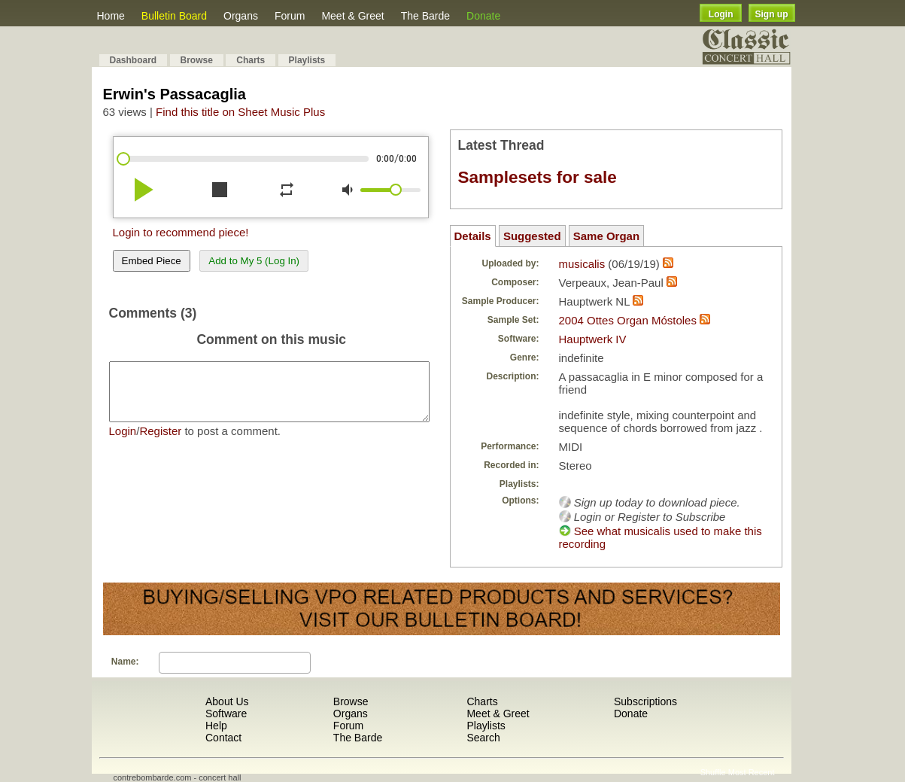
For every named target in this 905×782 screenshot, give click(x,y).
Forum (290, 16)
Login (721, 14)
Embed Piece (151, 260)
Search (483, 738)
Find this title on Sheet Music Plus (240, 111)
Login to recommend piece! (181, 232)
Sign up (771, 14)
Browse (197, 60)
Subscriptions (645, 701)
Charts (250, 60)
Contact (223, 738)
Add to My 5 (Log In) (253, 260)
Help (216, 726)
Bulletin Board (174, 16)
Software (226, 713)
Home (111, 16)
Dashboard (133, 60)
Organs (240, 16)
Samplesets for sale (537, 177)
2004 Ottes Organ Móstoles (628, 320)
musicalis (582, 263)
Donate (483, 16)
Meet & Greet (352, 16)
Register (160, 442)
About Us (227, 701)
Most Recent (751, 772)
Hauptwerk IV (593, 339)
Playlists (307, 60)
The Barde (425, 16)
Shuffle (713, 772)
